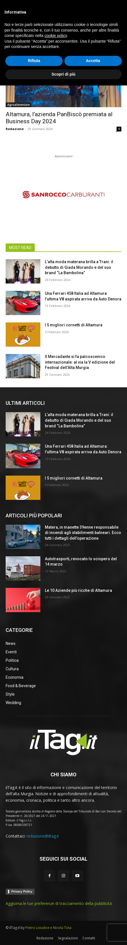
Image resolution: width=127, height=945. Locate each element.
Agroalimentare (18, 105)
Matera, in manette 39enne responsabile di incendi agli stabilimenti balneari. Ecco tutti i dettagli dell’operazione (83, 532)
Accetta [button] (93, 920)
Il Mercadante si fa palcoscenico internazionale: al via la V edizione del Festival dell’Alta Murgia (80, 362)
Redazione (15, 129)
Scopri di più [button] (64, 933)
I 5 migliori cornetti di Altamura (73, 325)
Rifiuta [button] (34, 920)
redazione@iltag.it (43, 836)
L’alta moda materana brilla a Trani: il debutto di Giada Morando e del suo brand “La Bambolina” (79, 267)
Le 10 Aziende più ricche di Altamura (78, 590)
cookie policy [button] (56, 895)
